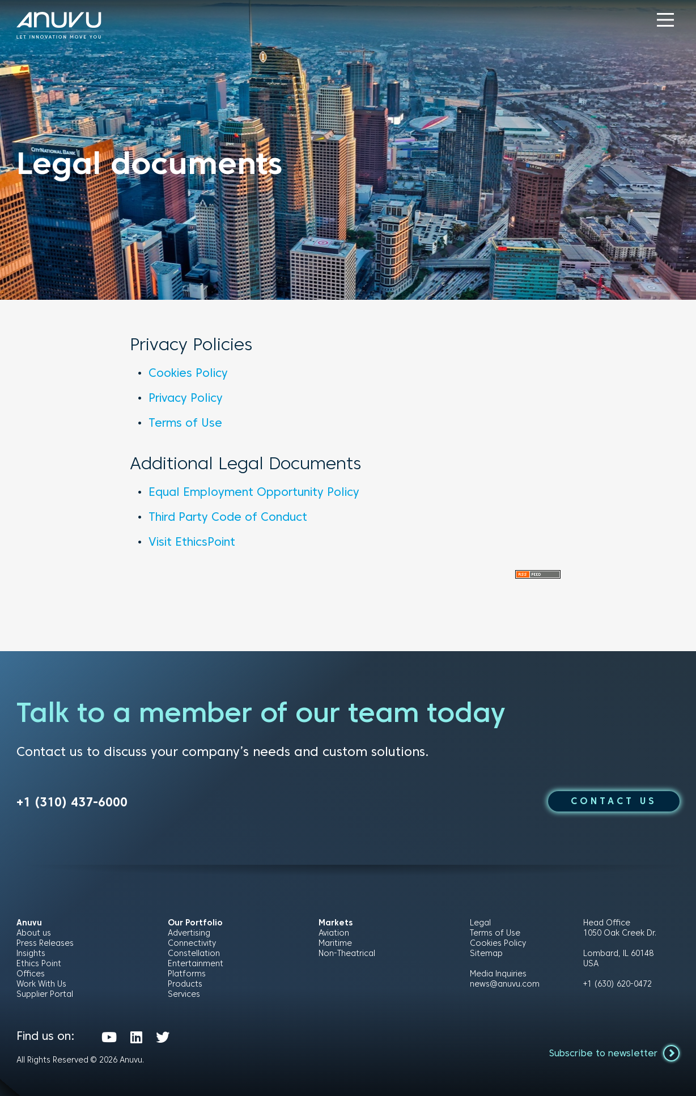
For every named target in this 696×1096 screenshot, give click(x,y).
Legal (480, 922)
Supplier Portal (44, 994)
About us (33, 932)
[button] (665, 20)
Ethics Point (38, 963)
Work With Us (41, 983)
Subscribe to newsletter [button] (614, 1053)
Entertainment (195, 963)
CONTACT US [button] (614, 801)
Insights (30, 953)
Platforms (187, 973)
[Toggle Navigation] (665, 20)
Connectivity (192, 943)
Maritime (335, 943)
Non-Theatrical (347, 953)
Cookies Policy (188, 373)
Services (184, 994)
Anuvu (131, 1059)
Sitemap (486, 953)
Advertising (189, 932)
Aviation (334, 932)
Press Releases (45, 943)
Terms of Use (185, 423)
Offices (30, 973)
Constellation (194, 953)
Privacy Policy (185, 398)
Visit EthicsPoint (191, 542)
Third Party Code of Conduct (227, 517)
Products (185, 983)
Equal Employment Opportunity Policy (253, 492)
